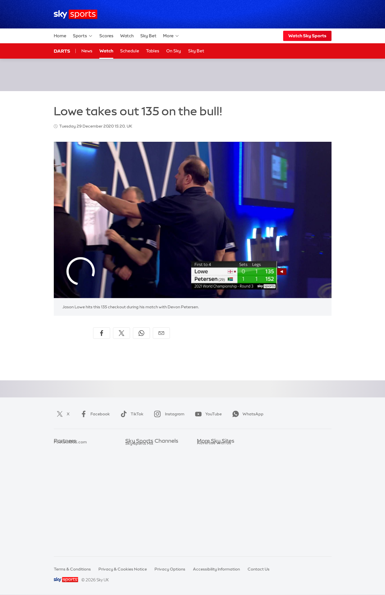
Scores (106, 36)
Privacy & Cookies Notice (122, 569)
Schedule (129, 51)
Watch (127, 36)
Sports (83, 36)
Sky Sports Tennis (142, 500)
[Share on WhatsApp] (141, 333)
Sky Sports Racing (142, 535)
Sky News (206, 458)
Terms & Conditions (72, 569)
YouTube (207, 414)
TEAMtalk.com (68, 467)
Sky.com (205, 450)
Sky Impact (208, 500)
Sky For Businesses (215, 484)
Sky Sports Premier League (150, 458)
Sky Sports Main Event (146, 450)
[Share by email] (161, 333)
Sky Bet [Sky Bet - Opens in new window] (196, 51)
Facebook (94, 414)
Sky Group (207, 475)
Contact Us (258, 569)
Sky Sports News (141, 518)
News (86, 51)
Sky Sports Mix (139, 543)
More (171, 36)
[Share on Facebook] (101, 333)
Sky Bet (148, 36)
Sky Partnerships (213, 492)
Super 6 (61, 458)
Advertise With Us (214, 518)
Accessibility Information (216, 569)
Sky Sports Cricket (143, 475)
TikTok (130, 414)
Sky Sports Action (142, 509)
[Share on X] (121, 333)
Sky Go (204, 467)
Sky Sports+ (136, 526)
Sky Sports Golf (140, 484)
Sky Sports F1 (138, 492)
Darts (62, 51)
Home (60, 36)
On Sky (173, 51)
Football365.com (70, 475)
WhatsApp (246, 414)
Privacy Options (170, 569)
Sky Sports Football (144, 467)
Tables (152, 51)
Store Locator (210, 509)
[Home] (75, 14)
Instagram (168, 414)
